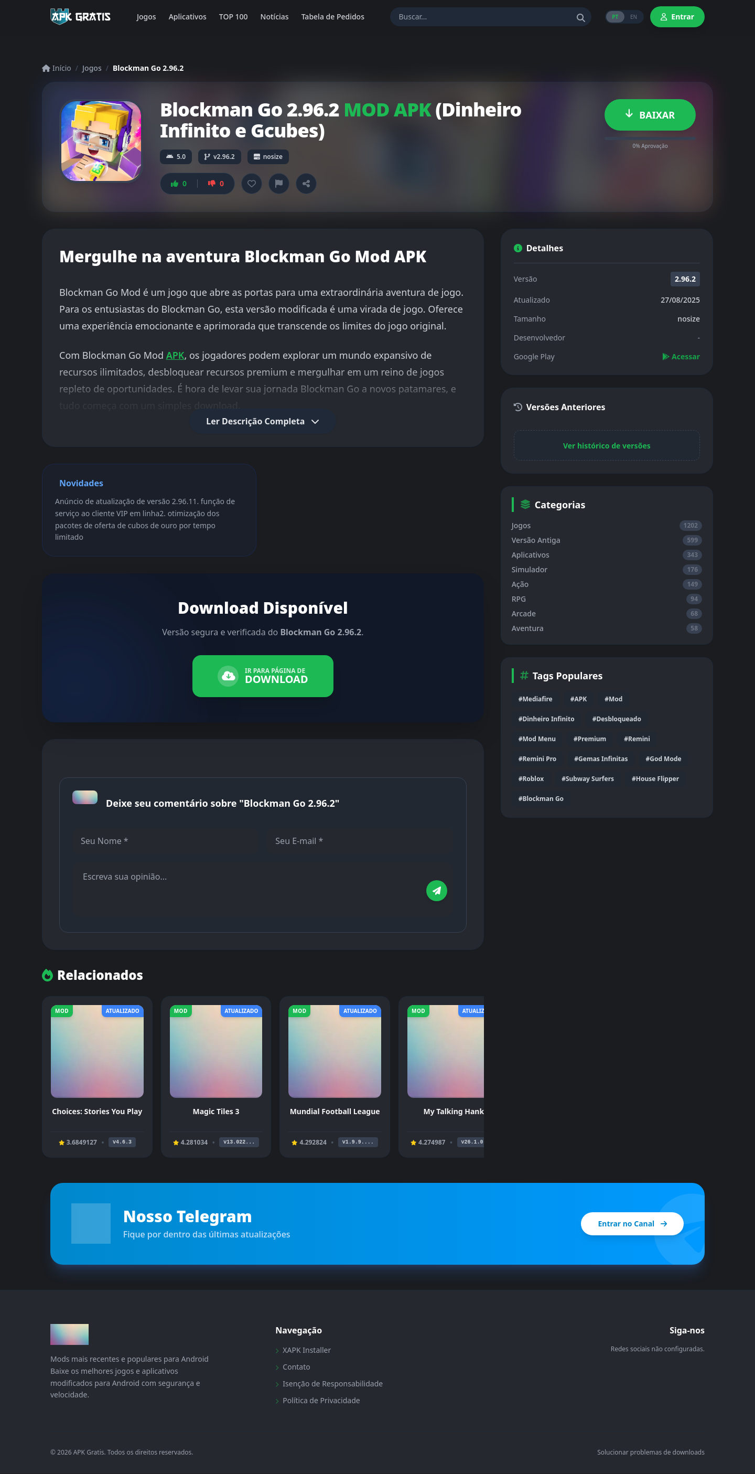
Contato (292, 1367)
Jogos (92, 68)
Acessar (681, 356)
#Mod (613, 699)
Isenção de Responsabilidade (329, 1384)
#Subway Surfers (588, 778)
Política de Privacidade (317, 1401)
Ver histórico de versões (607, 446)
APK (175, 355)
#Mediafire (536, 699)
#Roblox (531, 778)
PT (614, 16)
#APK (578, 699)
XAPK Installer (303, 1350)
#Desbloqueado (616, 718)
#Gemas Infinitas (601, 758)
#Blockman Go (541, 798)
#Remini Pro (538, 758)
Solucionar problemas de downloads (651, 1453)
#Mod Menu (537, 738)
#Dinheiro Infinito (547, 718)
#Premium (590, 738)
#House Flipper (655, 778)
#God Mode (663, 758)
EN (633, 16)
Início (56, 68)
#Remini (637, 738)
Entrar (677, 17)
